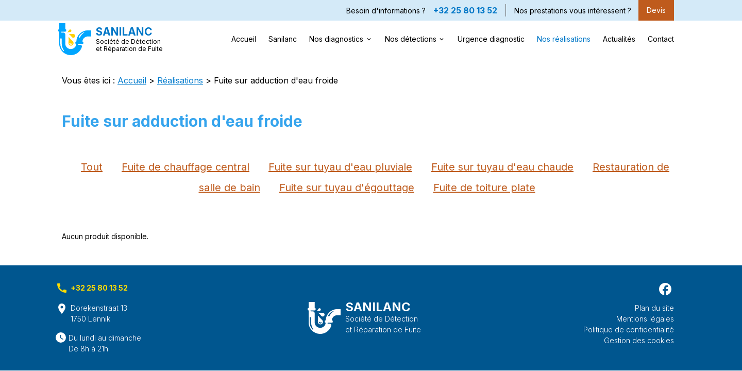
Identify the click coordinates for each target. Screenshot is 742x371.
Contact (661, 39)
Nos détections (410, 39)
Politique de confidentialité (628, 329)
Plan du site (654, 307)
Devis (656, 10)
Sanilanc (282, 39)
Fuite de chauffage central (185, 167)
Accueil (243, 39)
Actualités (619, 39)
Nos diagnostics (336, 39)
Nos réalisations (564, 39)
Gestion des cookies (639, 340)
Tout (92, 167)
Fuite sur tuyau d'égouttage (346, 187)
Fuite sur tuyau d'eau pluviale (340, 167)
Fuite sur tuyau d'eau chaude (502, 167)
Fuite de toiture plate (484, 187)
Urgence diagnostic (491, 39)
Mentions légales (645, 318)
